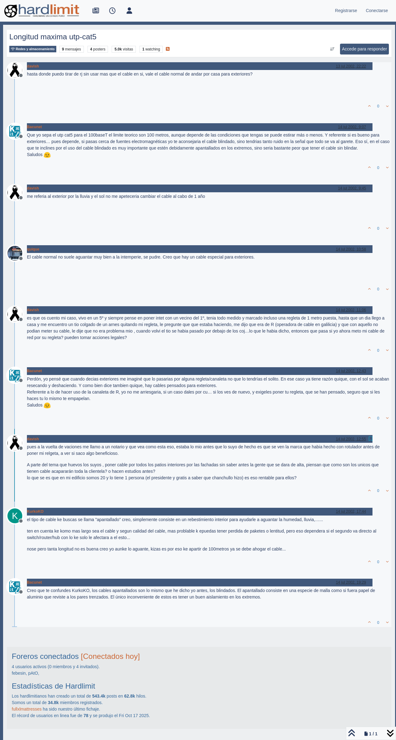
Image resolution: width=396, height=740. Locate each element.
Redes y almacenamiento (33, 49)
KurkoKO (35, 511)
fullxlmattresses (26, 709)
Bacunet (34, 127)
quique (33, 249)
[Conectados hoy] (110, 656)
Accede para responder (364, 48)
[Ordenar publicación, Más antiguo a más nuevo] (332, 49)
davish (33, 66)
